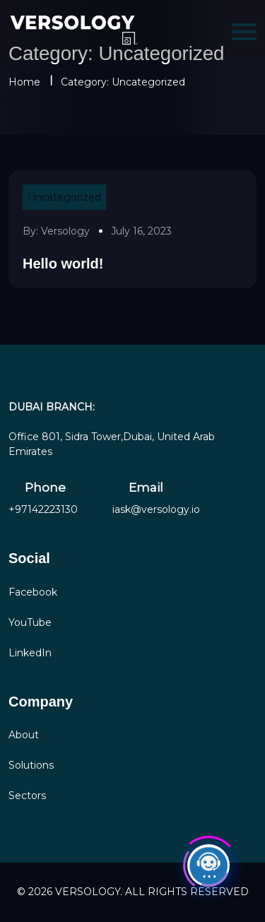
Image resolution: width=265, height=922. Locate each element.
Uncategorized (64, 197)
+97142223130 (43, 509)
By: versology (56, 231)
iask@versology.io (156, 509)
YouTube (30, 622)
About (23, 734)
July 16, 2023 (141, 231)
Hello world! (63, 263)
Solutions (31, 765)
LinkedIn (30, 652)
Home (24, 82)
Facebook (32, 592)
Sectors (27, 795)
